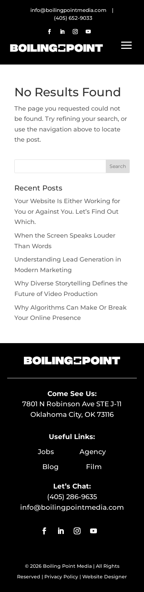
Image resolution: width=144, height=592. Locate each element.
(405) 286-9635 (72, 497)
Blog (64, 467)
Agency (93, 452)
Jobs (59, 452)
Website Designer (104, 577)
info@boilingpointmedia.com (72, 507)
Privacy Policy (61, 577)
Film (94, 467)
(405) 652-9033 (73, 18)
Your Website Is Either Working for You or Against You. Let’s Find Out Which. (67, 211)
